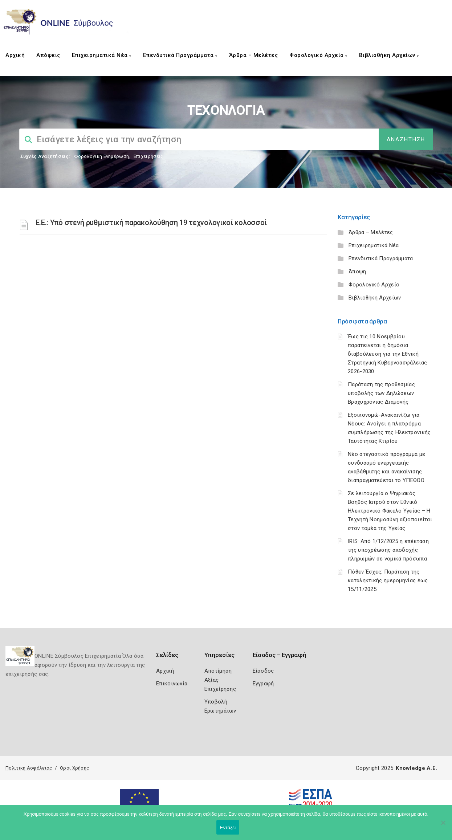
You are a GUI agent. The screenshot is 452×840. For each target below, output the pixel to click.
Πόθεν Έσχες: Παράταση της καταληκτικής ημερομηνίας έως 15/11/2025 (388, 580)
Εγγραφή (263, 683)
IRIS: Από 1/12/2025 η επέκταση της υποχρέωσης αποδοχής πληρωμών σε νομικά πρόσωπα (388, 550)
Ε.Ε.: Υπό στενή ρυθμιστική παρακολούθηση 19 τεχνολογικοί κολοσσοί (151, 222)
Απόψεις (48, 55)
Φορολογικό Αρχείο (318, 55)
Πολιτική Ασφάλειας (28, 768)
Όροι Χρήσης (74, 768)
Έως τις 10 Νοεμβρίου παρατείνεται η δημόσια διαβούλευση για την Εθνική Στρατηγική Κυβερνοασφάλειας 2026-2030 (387, 354)
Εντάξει (228, 827)
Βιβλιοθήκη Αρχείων (389, 55)
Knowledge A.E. (416, 768)
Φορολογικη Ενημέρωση (101, 156)
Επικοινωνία (171, 683)
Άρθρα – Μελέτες (253, 55)
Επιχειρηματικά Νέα (101, 55)
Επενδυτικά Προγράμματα (180, 55)
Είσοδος (263, 671)
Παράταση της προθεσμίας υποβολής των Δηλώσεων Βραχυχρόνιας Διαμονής (381, 393)
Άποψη (357, 271)
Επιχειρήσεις (148, 156)
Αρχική (15, 55)
